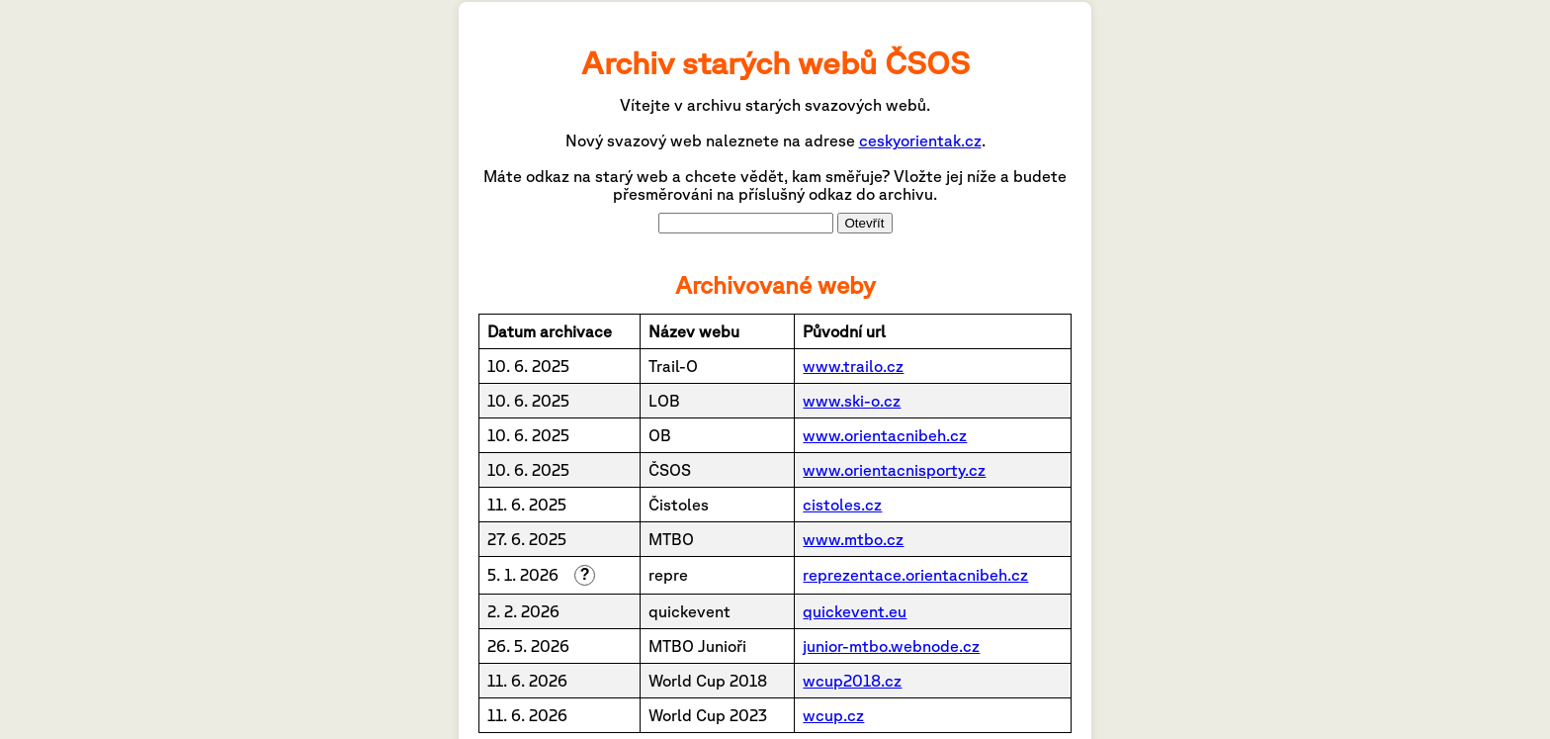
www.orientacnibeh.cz (885, 435)
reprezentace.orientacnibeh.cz (915, 575)
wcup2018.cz (852, 681)
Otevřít (865, 223)
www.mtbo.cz (853, 539)
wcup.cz (833, 715)
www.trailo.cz (853, 366)
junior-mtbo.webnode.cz (891, 646)
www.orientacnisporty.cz (894, 470)
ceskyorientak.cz (920, 140)
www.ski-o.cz (852, 401)
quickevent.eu (854, 611)
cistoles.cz (842, 504)
